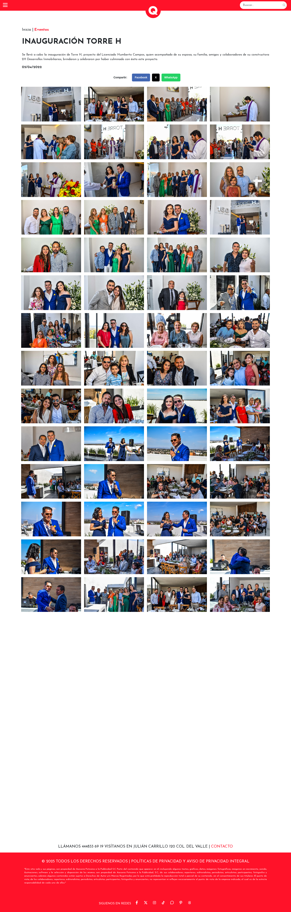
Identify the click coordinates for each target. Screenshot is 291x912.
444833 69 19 (93, 847)
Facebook (141, 77)
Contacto (222, 847)
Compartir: (120, 77)
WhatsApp (171, 77)
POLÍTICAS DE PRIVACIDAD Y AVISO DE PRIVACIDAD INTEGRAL (190, 861)
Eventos (41, 30)
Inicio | (27, 30)
